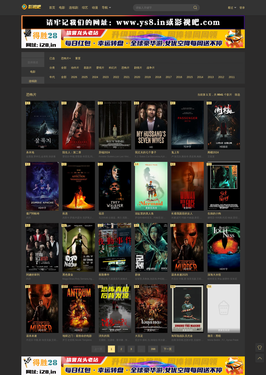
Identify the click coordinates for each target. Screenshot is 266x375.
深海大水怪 (214, 274)
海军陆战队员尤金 (182, 335)
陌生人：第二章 (71, 152)
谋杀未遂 (31, 335)
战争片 (151, 67)
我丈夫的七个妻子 (145, 152)
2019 (148, 77)
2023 (105, 77)
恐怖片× (66, 58)
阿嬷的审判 (33, 274)
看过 (232, 7)
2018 (158, 77)
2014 (200, 77)
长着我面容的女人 (182, 213)
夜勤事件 (104, 274)
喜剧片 (88, 67)
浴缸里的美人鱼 (144, 213)
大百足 (139, 335)
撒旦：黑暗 (214, 335)
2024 (95, 77)
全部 (63, 67)
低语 (101, 213)
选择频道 (32, 62)
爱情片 (100, 67)
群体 (137, 274)
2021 (127, 77)
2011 (232, 77)
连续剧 (73, 7)
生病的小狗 (214, 213)
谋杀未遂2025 (179, 274)
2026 (74, 77)
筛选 (237, 94)
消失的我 (104, 335)
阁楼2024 (213, 152)
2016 (179, 77)
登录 (242, 7)
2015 (190, 77)
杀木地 (30, 152)
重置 (78, 58)
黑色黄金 (67, 274)
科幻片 (113, 67)
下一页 (168, 349)
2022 (116, 77)
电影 (62, 7)
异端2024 (104, 152)
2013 (211, 77)
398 (153, 349)
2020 (137, 77)
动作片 (75, 67)
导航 (106, 7)
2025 (84, 77)
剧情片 (138, 67)
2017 (169, 77)
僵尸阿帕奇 (33, 213)
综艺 (85, 7)
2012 (221, 77)
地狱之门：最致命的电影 (77, 335)
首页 (52, 7)
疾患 (65, 213)
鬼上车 (175, 152)
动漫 (95, 7)
